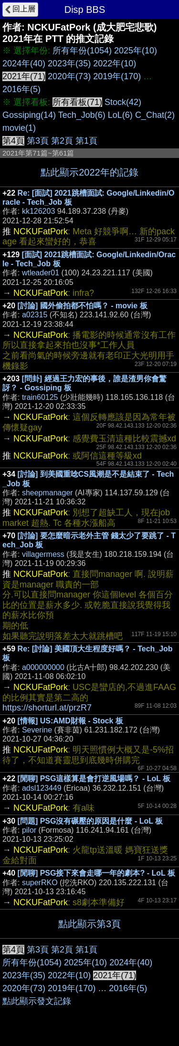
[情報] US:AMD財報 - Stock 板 (70, 721)
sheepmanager (47, 493)
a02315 (34, 315)
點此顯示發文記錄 (36, 1001)
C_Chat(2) (155, 115)
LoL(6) (120, 115)
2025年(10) (135, 50)
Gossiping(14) (29, 115)
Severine (37, 730)
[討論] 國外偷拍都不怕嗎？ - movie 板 (82, 306)
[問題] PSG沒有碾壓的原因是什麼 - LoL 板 (90, 821)
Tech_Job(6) (81, 115)
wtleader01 (40, 273)
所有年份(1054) (82, 50)
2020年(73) (69, 76)
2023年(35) (69, 63)
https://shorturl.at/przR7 (47, 707)
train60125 (40, 397)
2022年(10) (114, 63)
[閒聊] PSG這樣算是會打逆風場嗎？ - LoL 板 (94, 778)
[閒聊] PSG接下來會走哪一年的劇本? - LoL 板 (96, 873)
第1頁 (86, 141)
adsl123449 (42, 788)
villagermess (43, 554)
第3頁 (38, 141)
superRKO (40, 883)
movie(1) (19, 128)
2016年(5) (21, 89)
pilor (29, 830)
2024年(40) (23, 63)
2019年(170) (117, 76)
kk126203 (38, 211)
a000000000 (43, 667)
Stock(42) (123, 102)
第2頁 (62, 141)
